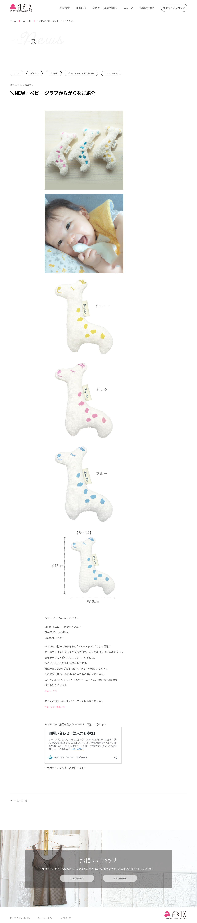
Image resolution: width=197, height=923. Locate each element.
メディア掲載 (126, 73)
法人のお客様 (77, 878)
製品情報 (59, 73)
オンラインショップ (174, 7)
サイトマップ (70, 917)
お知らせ (37, 73)
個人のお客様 (120, 878)
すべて (17, 73)
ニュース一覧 (23, 800)
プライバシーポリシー (48, 917)
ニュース (128, 7)
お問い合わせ (147, 7)
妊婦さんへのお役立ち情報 (91, 73)
